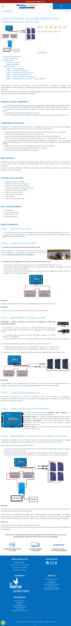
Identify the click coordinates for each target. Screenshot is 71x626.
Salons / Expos (19, 609)
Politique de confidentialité (37, 621)
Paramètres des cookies (51, 579)
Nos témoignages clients (19, 605)
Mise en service (8, 60)
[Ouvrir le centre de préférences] (3, 622)
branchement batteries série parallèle (19, 255)
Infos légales (19, 604)
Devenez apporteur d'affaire (51, 589)
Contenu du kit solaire (13, 62)
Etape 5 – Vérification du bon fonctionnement (20, 77)
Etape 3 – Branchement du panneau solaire (20, 73)
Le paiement (51, 581)
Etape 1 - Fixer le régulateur (15, 68)
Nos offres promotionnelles (51, 587)
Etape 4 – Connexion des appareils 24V (18, 75)
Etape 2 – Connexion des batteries (17, 71)
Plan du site (52, 621)
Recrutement (19, 602)
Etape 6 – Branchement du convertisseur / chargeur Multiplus (25, 79)
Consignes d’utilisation (11, 58)
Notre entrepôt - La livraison (51, 584)
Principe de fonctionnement (12, 56)
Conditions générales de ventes (19, 610)
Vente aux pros (51, 586)
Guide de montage (9, 66)
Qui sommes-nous (19, 600)
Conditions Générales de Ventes (23, 621)
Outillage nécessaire (12, 64)
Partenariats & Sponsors (19, 607)
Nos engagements (51, 582)
